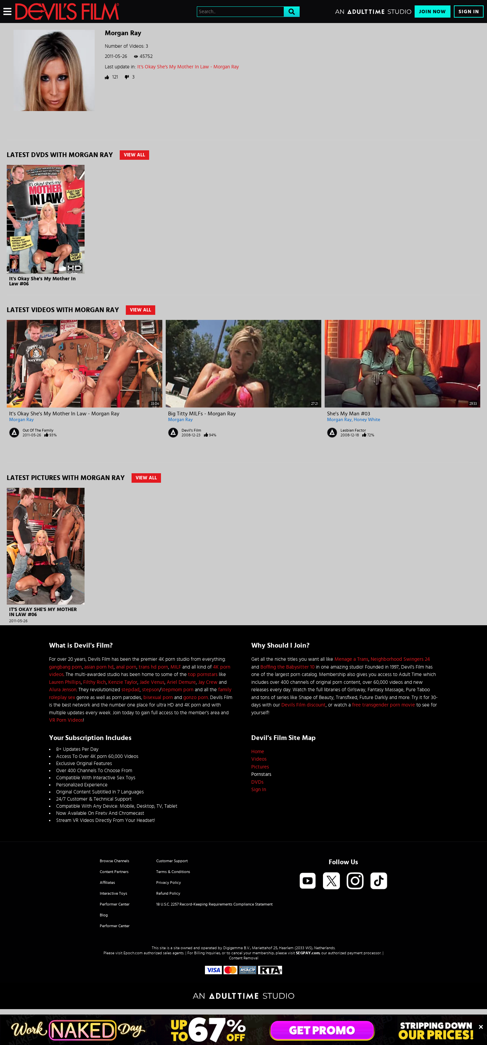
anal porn (126, 667)
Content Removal (243, 958)
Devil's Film (191, 430)
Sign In (469, 11)
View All (134, 155)
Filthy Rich (94, 682)
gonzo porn (195, 697)
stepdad (130, 689)
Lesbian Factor (353, 430)
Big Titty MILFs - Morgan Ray (202, 413)
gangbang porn (65, 667)
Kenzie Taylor (122, 682)
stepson (150, 689)
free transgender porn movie (383, 704)
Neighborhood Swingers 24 (400, 659)
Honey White (367, 419)
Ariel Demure (181, 682)
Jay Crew (207, 682)
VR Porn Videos (66, 720)
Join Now (432, 11)
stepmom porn (177, 689)
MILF (175, 667)
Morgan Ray (21, 419)
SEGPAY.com (308, 953)
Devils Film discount (303, 704)
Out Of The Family (38, 430)
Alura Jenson (62, 689)
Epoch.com (133, 953)
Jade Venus (152, 682)
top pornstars (202, 674)
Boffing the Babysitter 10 (287, 667)
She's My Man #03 (348, 413)
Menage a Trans (351, 659)
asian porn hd (99, 667)
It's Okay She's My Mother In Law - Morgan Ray (188, 66)
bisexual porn (158, 697)
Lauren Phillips (65, 682)
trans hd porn (153, 667)
